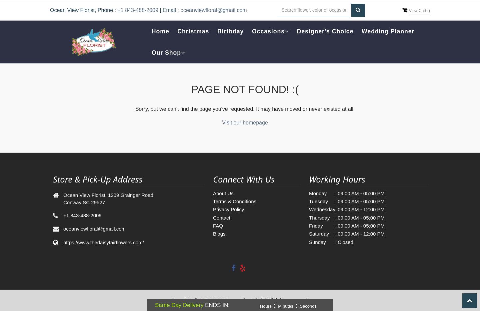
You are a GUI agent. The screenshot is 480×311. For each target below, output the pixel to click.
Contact (221, 218)
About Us (223, 193)
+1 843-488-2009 (137, 10)
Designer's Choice (325, 31)
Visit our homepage (245, 122)
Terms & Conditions (234, 201)
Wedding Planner (388, 31)
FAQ (218, 226)
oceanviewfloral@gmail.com (213, 10)
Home (160, 31)
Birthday (230, 31)
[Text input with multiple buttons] (314, 10)
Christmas (193, 31)
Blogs (219, 234)
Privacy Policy (228, 209)
